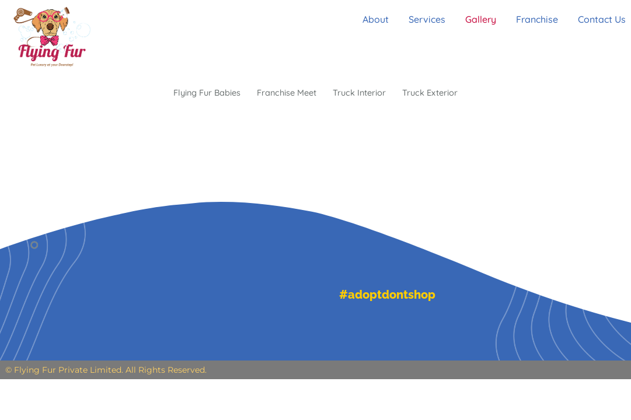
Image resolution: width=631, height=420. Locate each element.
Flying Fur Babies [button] (199, 93)
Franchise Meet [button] (286, 93)
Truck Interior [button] (364, 93)
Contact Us (607, 19)
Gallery (478, 19)
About (367, 19)
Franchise (539, 19)
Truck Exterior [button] (439, 93)
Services (421, 19)
